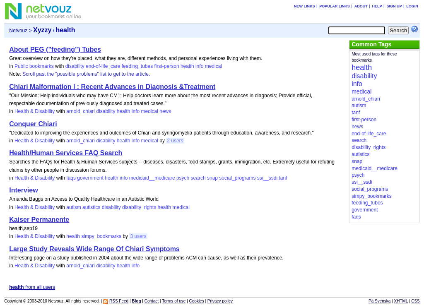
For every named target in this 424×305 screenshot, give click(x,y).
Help (377, 6)
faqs (71, 178)
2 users (175, 141)
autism (73, 207)
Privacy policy (220, 301)
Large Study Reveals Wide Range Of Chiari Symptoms (94, 248)
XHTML (401, 301)
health (187, 66)
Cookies (196, 301)
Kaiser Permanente (39, 219)
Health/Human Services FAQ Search (65, 152)
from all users (32, 287)
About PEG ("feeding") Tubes (55, 49)
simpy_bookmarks (101, 236)
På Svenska (379, 301)
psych (182, 178)
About (361, 6)
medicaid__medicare (152, 178)
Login (412, 6)
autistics (91, 207)
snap (212, 178)
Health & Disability (34, 111)
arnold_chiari (80, 111)
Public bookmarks (34, 66)
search (198, 178)
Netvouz (18, 31)
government (90, 178)
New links (304, 6)
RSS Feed (118, 301)
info (199, 66)
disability (74, 66)
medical (213, 66)
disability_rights (139, 207)
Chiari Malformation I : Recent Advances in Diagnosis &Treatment (112, 86)
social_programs (237, 178)
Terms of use (174, 301)
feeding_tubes (137, 66)
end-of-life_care (103, 66)
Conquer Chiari (33, 123)
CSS (415, 301)
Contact (152, 301)
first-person (166, 66)
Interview (23, 190)
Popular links (334, 6)
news (165, 111)
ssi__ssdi (267, 178)
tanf (283, 178)
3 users (138, 236)
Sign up (394, 6)
